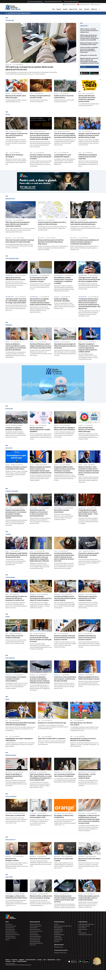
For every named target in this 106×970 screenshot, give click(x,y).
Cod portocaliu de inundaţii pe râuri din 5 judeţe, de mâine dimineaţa (53, 216)
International (8, 674)
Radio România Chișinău (10, 936)
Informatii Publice (31, 959)
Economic (56, 93)
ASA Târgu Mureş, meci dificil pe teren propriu (85, 716)
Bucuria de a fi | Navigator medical (17, 855)
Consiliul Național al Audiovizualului (85, 934)
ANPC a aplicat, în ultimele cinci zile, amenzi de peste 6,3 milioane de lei (89, 30)
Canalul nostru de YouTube (83, 4)
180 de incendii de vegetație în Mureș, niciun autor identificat (65, 424)
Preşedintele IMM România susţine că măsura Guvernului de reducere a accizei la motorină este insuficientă (65, 465)
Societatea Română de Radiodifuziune (86, 924)
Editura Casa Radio (58, 927)
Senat (79, 931)
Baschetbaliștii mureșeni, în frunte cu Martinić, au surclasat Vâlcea (85, 741)
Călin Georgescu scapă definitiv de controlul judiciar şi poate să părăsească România (17, 551)
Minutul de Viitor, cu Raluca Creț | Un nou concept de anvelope (41, 892)
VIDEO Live (94, 9)
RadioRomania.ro (9, 924)
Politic (7, 633)
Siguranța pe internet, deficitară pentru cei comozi (17, 274)
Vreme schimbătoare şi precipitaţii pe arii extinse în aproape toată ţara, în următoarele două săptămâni (85, 243)
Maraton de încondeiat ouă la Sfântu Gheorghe (17, 91)
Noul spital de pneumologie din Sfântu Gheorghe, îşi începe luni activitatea (65, 341)
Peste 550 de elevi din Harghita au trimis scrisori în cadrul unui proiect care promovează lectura (41, 509)
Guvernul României (82, 927)
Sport (80, 9)
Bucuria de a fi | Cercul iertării (41, 854)
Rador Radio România (58, 947)
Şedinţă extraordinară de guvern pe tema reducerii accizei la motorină (89, 633)
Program (58, 9)
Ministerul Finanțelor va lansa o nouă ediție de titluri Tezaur (89, 43)
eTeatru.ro (7, 939)
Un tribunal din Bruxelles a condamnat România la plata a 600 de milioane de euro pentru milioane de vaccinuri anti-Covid (65, 553)
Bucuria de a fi (9, 856)
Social (31, 93)
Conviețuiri (56, 924)
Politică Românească (58, 931)
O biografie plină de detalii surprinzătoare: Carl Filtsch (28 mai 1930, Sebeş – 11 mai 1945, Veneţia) (89, 509)
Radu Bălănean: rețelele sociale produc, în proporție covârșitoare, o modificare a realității (65, 276)
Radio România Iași (34, 932)
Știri (53, 9)
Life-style (86, 9)
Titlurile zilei (56, 296)
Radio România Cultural (10, 929)
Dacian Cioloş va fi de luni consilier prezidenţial (17, 631)
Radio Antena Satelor (10, 927)
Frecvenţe (14, 959)
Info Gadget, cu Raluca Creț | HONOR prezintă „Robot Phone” (17, 892)
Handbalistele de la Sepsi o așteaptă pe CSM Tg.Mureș (21, 741)
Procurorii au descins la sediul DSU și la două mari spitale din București (89, 551)
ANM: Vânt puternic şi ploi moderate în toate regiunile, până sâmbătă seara (85, 216)
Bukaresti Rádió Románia (35, 939)
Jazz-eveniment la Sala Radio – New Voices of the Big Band (65, 770)
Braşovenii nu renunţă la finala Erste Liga (53, 716)
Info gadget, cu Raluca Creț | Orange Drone (65, 812)
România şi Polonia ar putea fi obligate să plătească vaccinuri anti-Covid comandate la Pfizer (41, 341)
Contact (39, 959)
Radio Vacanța (33, 944)
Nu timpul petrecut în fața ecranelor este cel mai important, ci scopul (41, 275)
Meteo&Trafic (51, 959)
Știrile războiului (57, 932)
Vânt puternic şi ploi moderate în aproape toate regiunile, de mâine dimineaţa (21, 243)
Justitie (7, 551)
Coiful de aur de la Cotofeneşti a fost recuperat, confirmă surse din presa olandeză (65, 674)
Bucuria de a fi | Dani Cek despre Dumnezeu (89, 855)
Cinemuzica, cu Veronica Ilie (89, 55)
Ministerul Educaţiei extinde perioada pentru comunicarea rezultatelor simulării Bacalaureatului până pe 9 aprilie (17, 510)
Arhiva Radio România (58, 929)
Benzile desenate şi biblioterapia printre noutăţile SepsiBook (41, 425)
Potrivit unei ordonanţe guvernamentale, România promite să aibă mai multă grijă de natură (41, 634)
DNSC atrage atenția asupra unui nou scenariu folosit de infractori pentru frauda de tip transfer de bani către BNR (89, 37)
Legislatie (21, 959)
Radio (14, 961)
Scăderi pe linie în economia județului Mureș (65, 91)
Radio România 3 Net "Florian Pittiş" (13, 934)
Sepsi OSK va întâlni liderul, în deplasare (53, 740)
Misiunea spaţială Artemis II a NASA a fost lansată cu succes (89, 673)
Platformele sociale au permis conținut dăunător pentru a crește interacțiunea (89, 893)
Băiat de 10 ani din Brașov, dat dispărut (17, 158)
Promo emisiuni (9, 813)
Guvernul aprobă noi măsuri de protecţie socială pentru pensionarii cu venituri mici (17, 594)
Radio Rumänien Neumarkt (71, 1)
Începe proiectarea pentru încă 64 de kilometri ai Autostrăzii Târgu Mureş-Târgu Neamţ (53, 243)
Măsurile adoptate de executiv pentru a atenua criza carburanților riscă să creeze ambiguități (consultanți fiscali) (89, 61)
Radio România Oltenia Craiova (36, 931)
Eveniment (8, 93)
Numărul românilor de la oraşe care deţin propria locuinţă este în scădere (41, 159)
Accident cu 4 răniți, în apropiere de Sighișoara (17, 424)
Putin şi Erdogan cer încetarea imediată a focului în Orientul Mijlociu (17, 674)
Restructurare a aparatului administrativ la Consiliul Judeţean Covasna (89, 594)
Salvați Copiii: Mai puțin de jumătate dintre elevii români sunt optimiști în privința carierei (89, 92)
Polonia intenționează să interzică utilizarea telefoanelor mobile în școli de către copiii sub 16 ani (65, 893)
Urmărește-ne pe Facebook (69, 4)
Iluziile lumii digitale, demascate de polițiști (65, 302)
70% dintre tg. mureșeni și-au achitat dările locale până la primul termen (41, 49)
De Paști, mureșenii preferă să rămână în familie (41, 91)
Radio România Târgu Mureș (35, 1)
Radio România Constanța (35, 929)
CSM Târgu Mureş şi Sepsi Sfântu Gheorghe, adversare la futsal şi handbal (21, 716)
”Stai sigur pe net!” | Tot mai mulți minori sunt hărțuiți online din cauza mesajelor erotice (89, 275)
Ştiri (45, 959)
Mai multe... (83, 66)
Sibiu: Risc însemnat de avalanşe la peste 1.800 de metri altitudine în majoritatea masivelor (21, 217)
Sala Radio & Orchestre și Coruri (60, 952)
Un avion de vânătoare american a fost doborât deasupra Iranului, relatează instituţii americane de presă (41, 675)
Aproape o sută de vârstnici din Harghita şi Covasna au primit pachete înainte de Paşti (89, 131)
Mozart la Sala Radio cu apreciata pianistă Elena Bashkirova (17, 772)
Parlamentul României (82, 929)
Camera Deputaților (82, 932)
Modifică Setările (22, 961)
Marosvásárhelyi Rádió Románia (53, 1)
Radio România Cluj (34, 927)
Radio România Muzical (10, 931)
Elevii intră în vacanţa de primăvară (65, 507)
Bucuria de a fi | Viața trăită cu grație (65, 855)
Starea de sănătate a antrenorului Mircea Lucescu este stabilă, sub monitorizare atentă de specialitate (17, 342)
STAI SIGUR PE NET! (10, 275)
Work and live (56, 941)
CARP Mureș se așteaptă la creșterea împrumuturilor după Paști (89, 159)
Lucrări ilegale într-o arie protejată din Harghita (65, 158)
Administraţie (8, 64)
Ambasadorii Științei (58, 939)
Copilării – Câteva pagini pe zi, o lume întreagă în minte (41, 812)
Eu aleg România (57, 936)
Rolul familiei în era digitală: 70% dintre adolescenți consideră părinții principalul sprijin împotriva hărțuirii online (41, 304)
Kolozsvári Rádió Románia (35, 941)
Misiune (8, 959)
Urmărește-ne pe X (95, 4)
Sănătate (7, 341)
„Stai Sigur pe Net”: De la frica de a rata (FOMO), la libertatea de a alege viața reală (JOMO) (17, 303)
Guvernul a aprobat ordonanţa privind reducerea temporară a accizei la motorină (65, 633)
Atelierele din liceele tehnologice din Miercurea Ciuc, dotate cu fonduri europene (41, 594)
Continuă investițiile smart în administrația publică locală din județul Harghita (65, 594)
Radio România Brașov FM (35, 924)
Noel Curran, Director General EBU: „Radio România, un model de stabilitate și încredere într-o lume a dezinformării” (41, 773)
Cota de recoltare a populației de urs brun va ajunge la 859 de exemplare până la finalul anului (89, 50)
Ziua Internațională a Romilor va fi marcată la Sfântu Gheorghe (89, 425)
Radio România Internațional (11, 932)
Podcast (65, 9)
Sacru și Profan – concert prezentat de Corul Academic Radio (89, 772)
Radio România (9, 772)
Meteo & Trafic (73, 9)
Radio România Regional (59, 934)
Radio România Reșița (34, 934)
